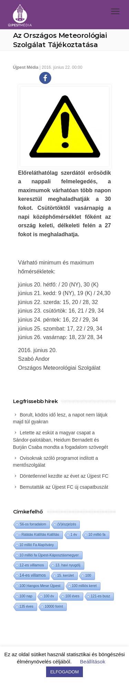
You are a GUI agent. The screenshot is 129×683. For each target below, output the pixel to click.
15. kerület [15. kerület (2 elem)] (65, 575)
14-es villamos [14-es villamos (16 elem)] (33, 575)
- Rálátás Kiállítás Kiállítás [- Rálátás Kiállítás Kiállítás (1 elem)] (40, 534)
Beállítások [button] (92, 661)
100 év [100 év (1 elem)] (49, 596)
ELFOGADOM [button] (64, 671)
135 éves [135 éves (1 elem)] (27, 606)
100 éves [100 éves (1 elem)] (72, 596)
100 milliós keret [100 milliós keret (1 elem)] (84, 586)
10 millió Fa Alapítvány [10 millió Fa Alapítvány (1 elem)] (37, 545)
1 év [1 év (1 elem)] (74, 534)
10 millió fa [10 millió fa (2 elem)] (97, 534)
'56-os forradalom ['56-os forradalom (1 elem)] (33, 524)
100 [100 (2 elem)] (88, 575)
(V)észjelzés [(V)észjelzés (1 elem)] (66, 524)
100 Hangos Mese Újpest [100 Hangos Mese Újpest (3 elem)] (40, 586)
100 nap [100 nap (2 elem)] (26, 596)
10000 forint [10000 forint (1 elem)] (54, 606)
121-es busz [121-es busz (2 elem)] (100, 596)
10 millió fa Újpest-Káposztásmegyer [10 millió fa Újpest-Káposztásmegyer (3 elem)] (49, 555)
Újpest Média (26, 67)
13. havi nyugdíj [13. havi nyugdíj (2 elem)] (67, 565)
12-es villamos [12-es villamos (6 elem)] (32, 565)
